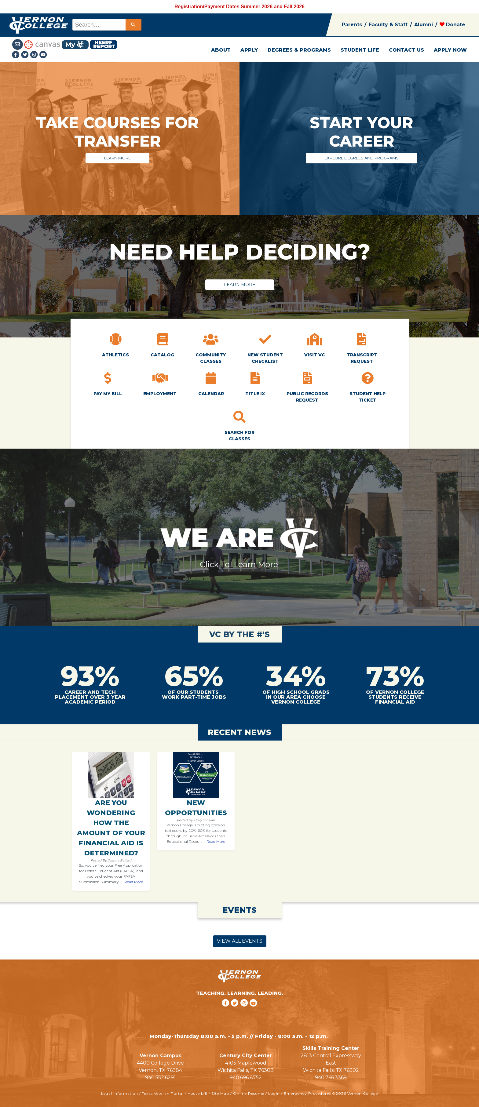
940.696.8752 (246, 1077)
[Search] (133, 25)
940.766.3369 (331, 1077)
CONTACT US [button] (406, 50)
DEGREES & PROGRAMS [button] (299, 50)
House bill (197, 1093)
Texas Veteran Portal (163, 1093)
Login (274, 1093)
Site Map (220, 1093)
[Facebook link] (16, 55)
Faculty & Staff (388, 24)
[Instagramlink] (34, 55)
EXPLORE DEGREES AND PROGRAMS (361, 157)
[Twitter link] (25, 55)
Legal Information (119, 1093)
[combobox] (106, 25)
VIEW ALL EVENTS (239, 941)
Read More (133, 881)
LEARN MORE (117, 157)
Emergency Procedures (307, 1093)
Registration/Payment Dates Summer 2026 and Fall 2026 (239, 6)
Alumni (423, 24)
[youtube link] (43, 55)
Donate (452, 24)
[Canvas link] (42, 44)
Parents (352, 24)
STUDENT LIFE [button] (360, 50)
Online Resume (248, 1093)
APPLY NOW (450, 50)
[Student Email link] (18, 44)
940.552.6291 (160, 1077)
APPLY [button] (249, 50)
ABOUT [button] (221, 50)
